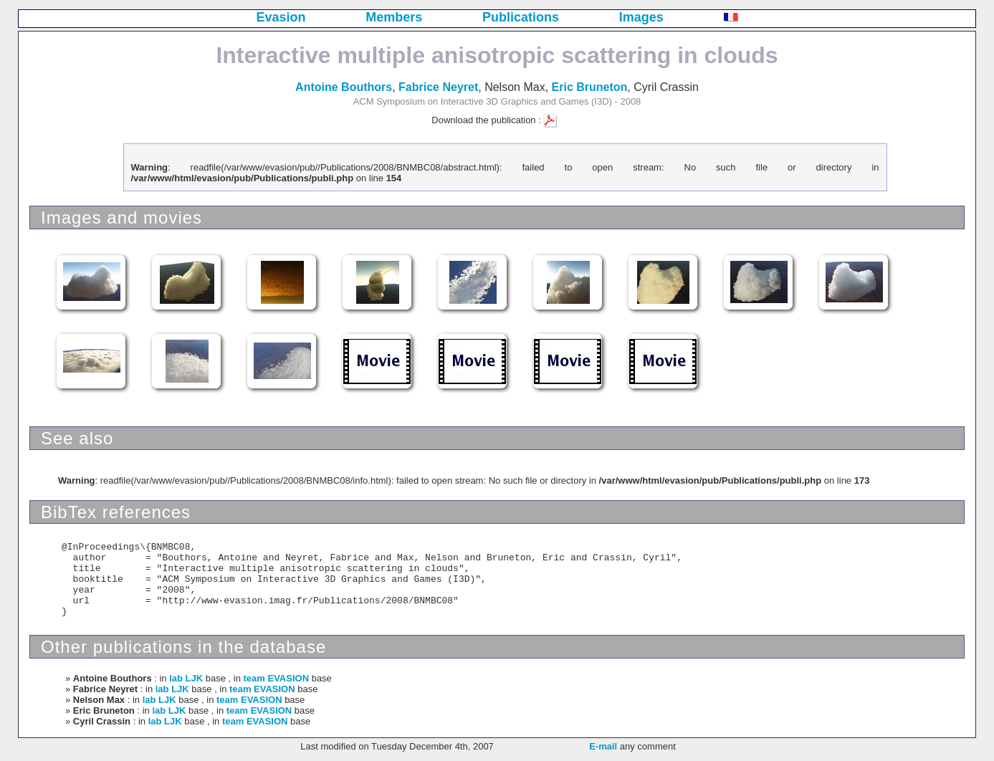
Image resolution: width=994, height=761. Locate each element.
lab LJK (186, 678)
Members (393, 17)
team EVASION (277, 678)
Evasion (281, 17)
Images (641, 17)
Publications (520, 17)
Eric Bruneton (590, 87)
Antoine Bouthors (343, 87)
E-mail (603, 746)
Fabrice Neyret (438, 87)
